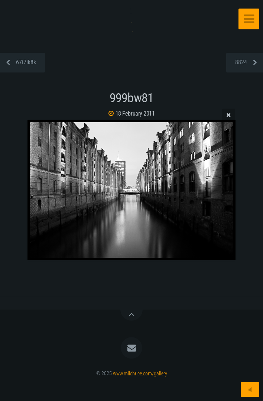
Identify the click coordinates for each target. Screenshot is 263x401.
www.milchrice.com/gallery (140, 373)
